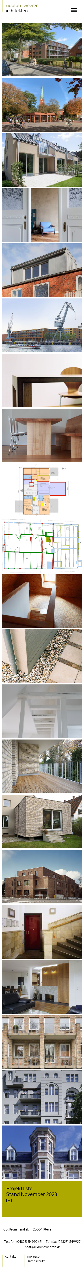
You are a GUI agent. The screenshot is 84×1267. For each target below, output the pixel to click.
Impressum (34, 1256)
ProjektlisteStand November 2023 (31, 1194)
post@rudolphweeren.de (43, 1247)
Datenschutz (36, 1261)
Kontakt (10, 1256)
